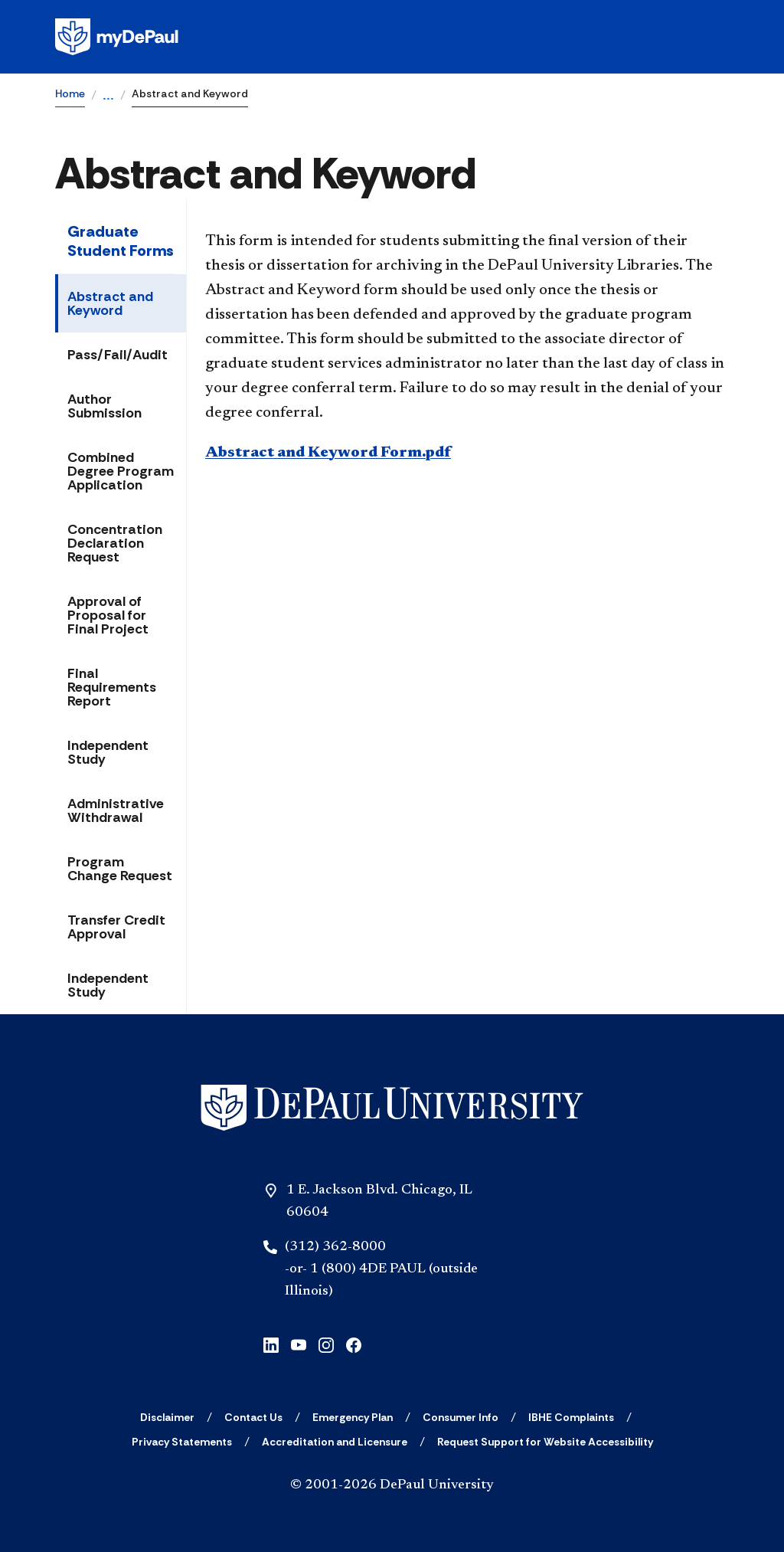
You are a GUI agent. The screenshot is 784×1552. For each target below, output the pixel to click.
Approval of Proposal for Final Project (108, 615)
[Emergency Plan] (352, 1417)
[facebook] (353, 1343)
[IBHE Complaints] (571, 1417)
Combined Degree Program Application (120, 471)
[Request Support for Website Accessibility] (545, 1442)
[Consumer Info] (460, 1417)
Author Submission (104, 406)
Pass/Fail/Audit (117, 354)
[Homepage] (392, 36)
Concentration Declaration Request (114, 543)
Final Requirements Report (111, 687)
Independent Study (108, 752)
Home (70, 93)
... (108, 96)
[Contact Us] (253, 1417)
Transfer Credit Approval (116, 927)
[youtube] (298, 1343)
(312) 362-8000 (335, 1247)
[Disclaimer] (167, 1417)
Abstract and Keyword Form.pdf (328, 452)
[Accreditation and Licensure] (334, 1442)
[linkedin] (271, 1343)
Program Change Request (119, 869)
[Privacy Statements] (182, 1442)
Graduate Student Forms (120, 240)
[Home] (392, 1108)
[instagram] (326, 1343)
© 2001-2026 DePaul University (392, 1485)
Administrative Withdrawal (115, 810)
